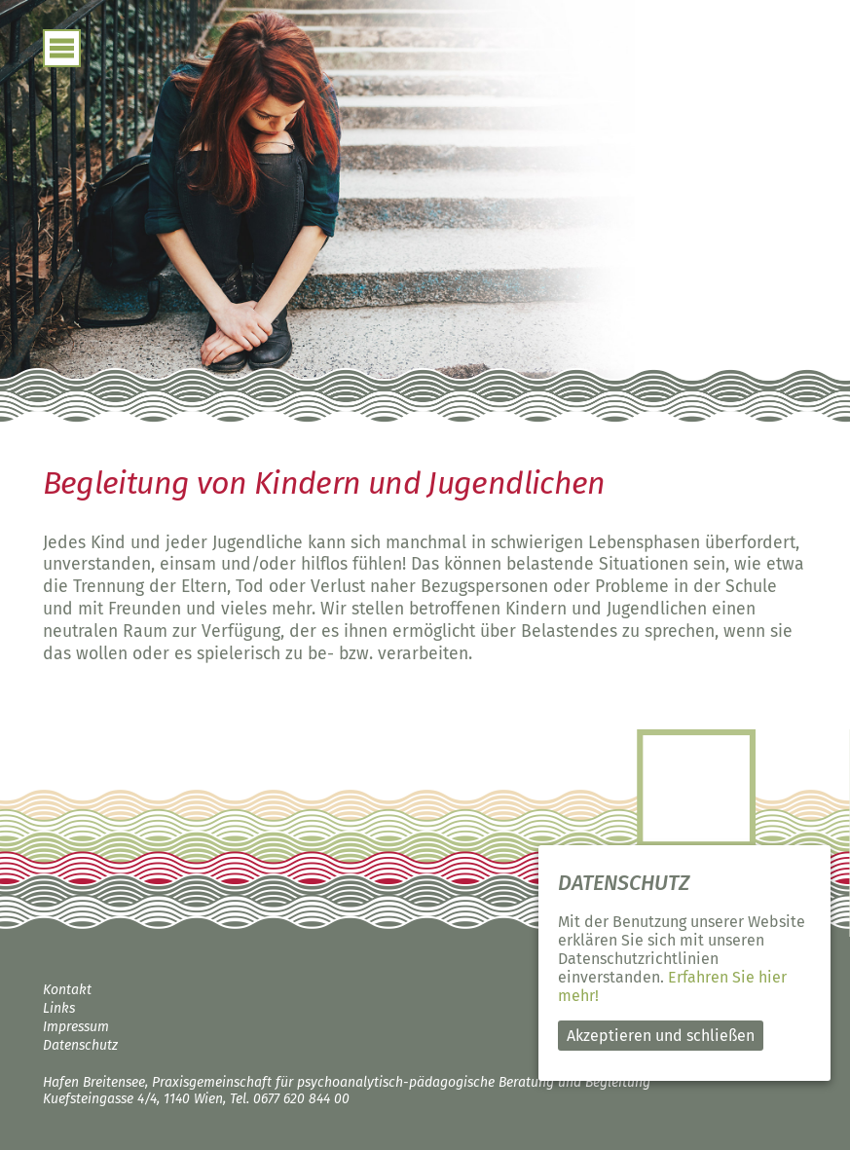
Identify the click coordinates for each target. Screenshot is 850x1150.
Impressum (76, 1027)
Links (59, 1008)
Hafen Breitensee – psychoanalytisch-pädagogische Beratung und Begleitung (693, 135)
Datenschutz (80, 1045)
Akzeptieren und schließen (661, 1035)
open (62, 48)
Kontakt (67, 990)
